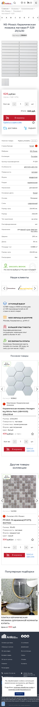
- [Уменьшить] (14, 104)
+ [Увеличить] (26, 104)
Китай (32, 146)
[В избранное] (33, 122)
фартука (34, 229)
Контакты (24, 663)
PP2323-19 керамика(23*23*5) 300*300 (17, 521)
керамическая (32, 182)
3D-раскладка (6, 651)
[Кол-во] (20, 104)
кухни (28, 229)
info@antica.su (8, 677)
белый (35, 193)
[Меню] (36, 3)
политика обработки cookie (23, 687)
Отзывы (23, 659)
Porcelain (34, 156)
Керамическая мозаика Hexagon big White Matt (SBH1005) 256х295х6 (19, 411)
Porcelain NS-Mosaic (15, 516)
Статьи (23, 655)
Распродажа (5, 668)
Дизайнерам (25, 647)
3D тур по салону (7, 659)
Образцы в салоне (7, 647)
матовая (34, 172)
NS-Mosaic (33, 151)
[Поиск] (15, 3)
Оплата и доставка (7, 643)
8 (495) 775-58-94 (9, 673)
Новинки (4, 663)
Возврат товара (6, 655)
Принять (19, 694)
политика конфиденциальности (19, 690)
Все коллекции (26, 651)
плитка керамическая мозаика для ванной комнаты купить (19, 620)
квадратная (33, 177)
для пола (27, 167)
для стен (34, 167)
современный (32, 203)
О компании (24, 643)
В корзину (15, 117)
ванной (23, 229)
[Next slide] (34, 288)
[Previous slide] (4, 288)
